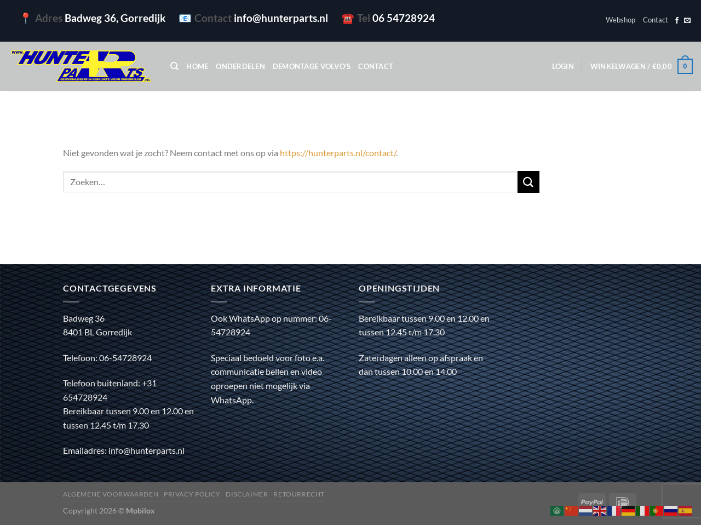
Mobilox (140, 510)
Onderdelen (240, 66)
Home (197, 66)
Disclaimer (247, 494)
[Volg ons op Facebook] (677, 21)
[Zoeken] (174, 66)
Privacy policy (192, 494)
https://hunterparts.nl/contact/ (338, 152)
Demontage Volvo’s (311, 66)
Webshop (620, 19)
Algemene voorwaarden (110, 494)
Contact (655, 19)
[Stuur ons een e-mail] (687, 21)
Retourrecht (299, 494)
